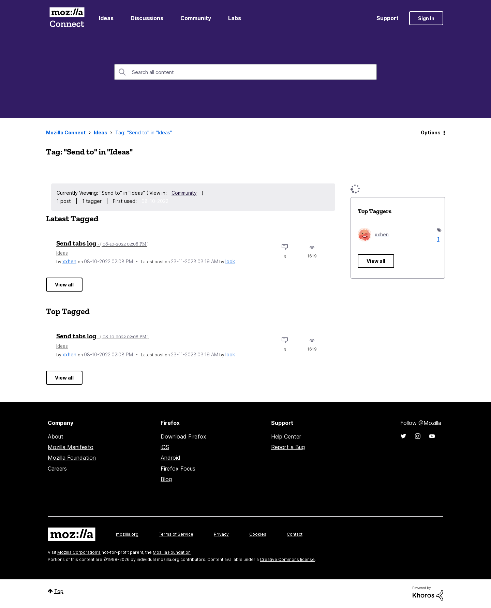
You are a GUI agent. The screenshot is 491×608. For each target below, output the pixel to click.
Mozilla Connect (67, 18)
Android (170, 457)
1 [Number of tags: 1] (437, 239)
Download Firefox (183, 436)
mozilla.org (127, 534)
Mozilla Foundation (72, 457)
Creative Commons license (287, 559)
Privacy (221, 534)
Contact (294, 534)
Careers (57, 468)
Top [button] (58, 591)
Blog (166, 479)
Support (387, 18)
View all (64, 284)
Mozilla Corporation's (79, 552)
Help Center (286, 436)
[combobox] (245, 72)
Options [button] (431, 132)
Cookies (257, 534)
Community (195, 18)
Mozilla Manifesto (70, 447)
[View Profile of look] (230, 261)
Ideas (106, 18)
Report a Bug (288, 447)
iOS (165, 447)
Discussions (147, 18)
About (55, 436)
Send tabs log (102, 243)
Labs (234, 18)
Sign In (426, 18)
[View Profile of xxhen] (69, 261)
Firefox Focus (178, 468)
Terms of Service (176, 534)
